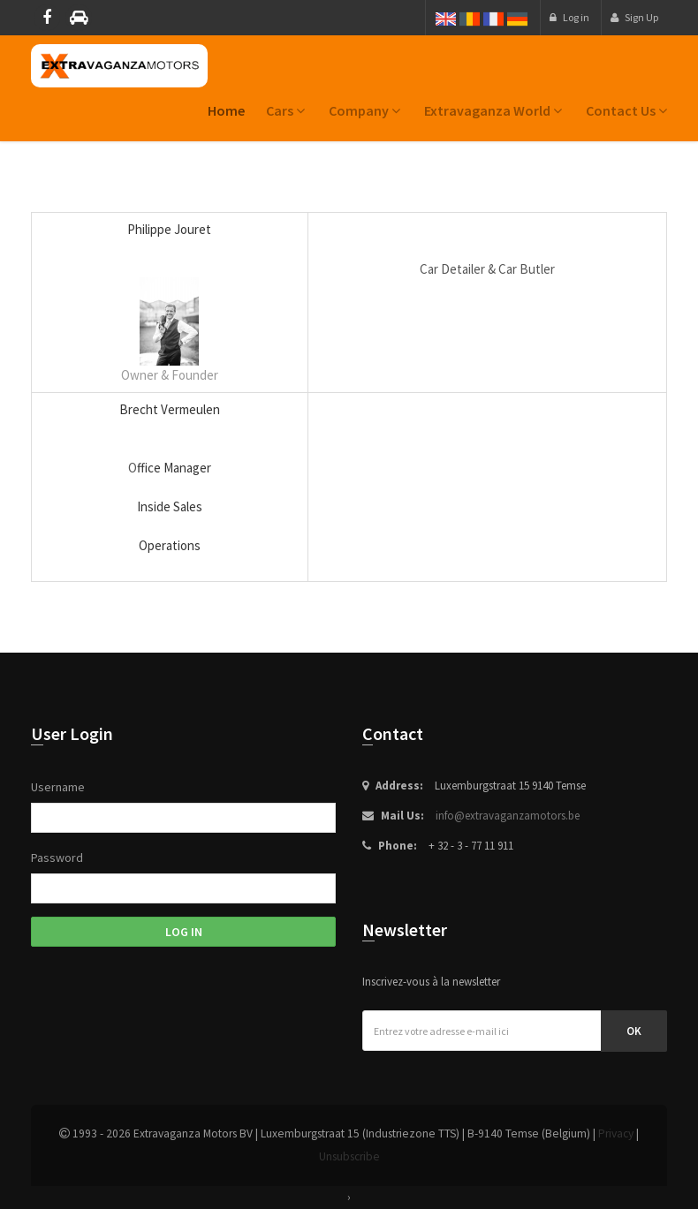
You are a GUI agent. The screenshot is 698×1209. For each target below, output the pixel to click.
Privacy (616, 1133)
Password (57, 857)
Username (58, 787)
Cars (285, 110)
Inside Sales (169, 506)
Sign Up (634, 17)
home (226, 110)
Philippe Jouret (169, 229)
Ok (633, 1031)
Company (364, 110)
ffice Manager (174, 467)
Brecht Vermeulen (169, 409)
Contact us (626, 110)
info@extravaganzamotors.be (508, 815)
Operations (170, 545)
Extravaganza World (493, 110)
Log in (569, 17)
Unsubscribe (349, 1156)
